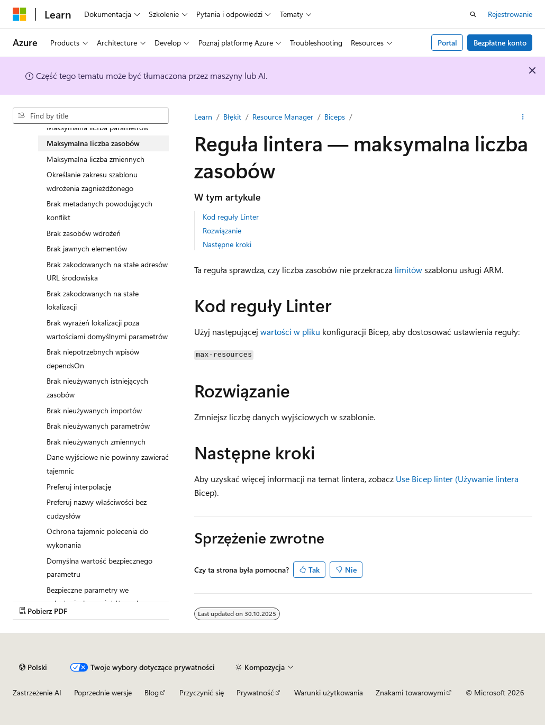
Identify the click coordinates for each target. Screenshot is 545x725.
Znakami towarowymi (410, 692)
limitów (408, 269)
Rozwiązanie (222, 230)
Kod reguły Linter (231, 217)
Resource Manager (282, 117)
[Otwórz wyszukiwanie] (473, 14)
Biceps (334, 117)
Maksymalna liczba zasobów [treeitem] (93, 143)
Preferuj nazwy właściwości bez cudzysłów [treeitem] (97, 509)
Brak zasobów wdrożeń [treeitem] (84, 233)
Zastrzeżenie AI (37, 692)
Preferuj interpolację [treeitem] (79, 487)
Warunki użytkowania (328, 692)
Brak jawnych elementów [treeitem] (87, 248)
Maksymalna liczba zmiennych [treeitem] (95, 159)
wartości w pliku (290, 331)
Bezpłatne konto (500, 43)
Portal (447, 43)
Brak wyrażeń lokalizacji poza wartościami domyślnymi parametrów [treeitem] (107, 329)
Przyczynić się (201, 692)
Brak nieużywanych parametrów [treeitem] (98, 426)
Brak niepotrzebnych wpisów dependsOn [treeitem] (93, 358)
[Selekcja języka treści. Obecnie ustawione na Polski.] (33, 667)
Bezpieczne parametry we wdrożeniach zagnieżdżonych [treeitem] (94, 597)
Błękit (232, 117)
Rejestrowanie (510, 14)
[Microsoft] (19, 14)
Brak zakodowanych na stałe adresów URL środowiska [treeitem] (107, 271)
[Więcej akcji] (523, 116)
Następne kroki (227, 244)
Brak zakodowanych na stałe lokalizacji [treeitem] (93, 300)
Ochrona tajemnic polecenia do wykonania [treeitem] (97, 538)
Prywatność (255, 692)
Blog (151, 692)
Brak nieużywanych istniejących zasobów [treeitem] (97, 388)
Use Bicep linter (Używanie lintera (457, 478)
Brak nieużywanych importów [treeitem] (94, 410)
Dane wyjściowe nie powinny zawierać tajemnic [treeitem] (108, 464)
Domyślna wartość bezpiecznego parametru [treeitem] (99, 567)
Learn (203, 117)
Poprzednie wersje (103, 692)
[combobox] (91, 115)
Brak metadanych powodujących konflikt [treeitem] (99, 210)
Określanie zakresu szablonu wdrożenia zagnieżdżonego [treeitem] (92, 181)
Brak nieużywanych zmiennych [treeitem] (96, 442)
